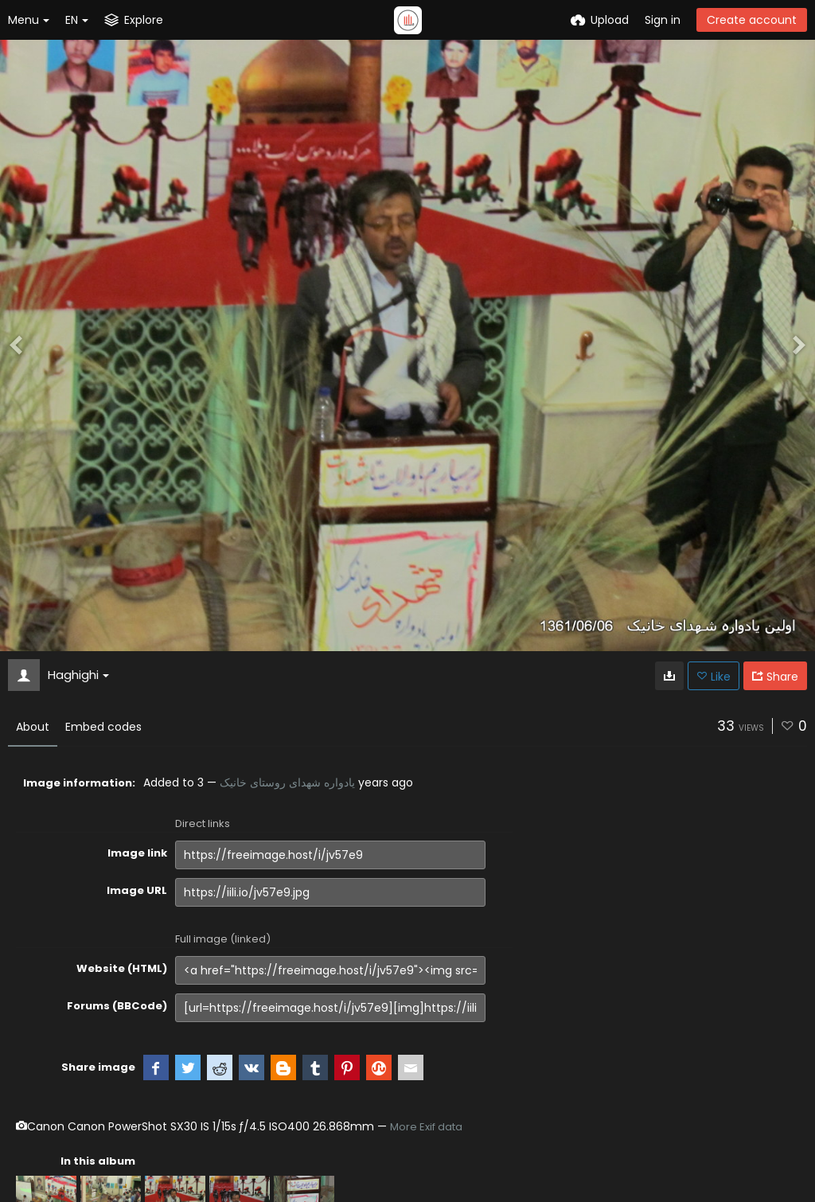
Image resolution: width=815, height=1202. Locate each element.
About (32, 727)
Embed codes (103, 727)
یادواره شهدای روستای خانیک (287, 782)
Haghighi (78, 674)
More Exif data (426, 1126)
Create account (752, 20)
